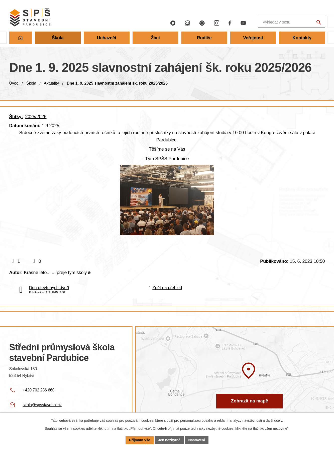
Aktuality (51, 83)
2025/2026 (36, 116)
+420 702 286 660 (39, 390)
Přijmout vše (139, 440)
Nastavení (196, 440)
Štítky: (16, 116)
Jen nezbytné (169, 440)
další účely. (274, 420)
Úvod (14, 83)
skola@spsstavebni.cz (42, 405)
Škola (31, 83)
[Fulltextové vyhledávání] (265, 22)
